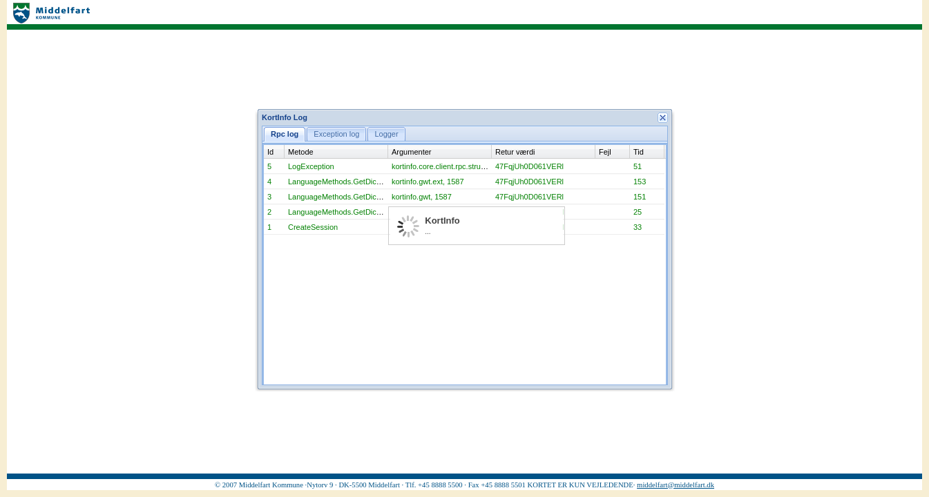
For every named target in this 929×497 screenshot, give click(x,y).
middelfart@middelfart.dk (675, 485)
